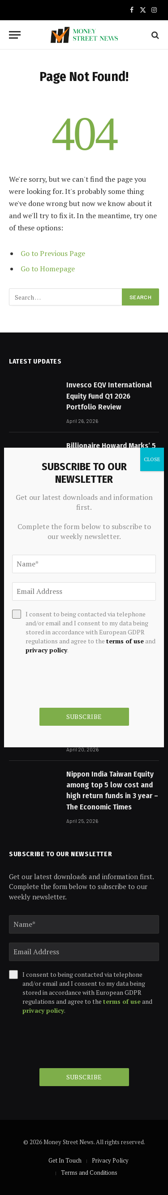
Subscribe (84, 1077)
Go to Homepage (48, 269)
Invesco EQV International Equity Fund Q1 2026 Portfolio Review (109, 396)
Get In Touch (65, 1160)
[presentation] (77, 1041)
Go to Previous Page (53, 253)
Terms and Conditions (89, 1172)
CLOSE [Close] (152, 459)
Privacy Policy (110, 1160)
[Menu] (15, 35)
